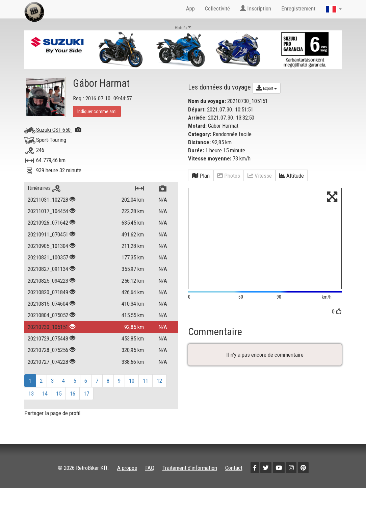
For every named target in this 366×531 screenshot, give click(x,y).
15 (58, 393)
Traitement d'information (189, 467)
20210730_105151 (48, 327)
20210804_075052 (48, 315)
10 (131, 380)
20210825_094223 (48, 280)
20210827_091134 (48, 269)
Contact (233, 467)
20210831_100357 (48, 257)
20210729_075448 (48, 338)
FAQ (149, 467)
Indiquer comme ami (96, 111)
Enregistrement (298, 8)
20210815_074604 (48, 303)
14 (45, 393)
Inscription (255, 8)
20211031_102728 (48, 199)
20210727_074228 (48, 361)
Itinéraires (44, 187)
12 (159, 380)
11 (145, 380)
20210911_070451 (48, 234)
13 (31, 393)
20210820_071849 (48, 292)
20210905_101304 (48, 246)
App (190, 8)
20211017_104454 (48, 211)
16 (72, 393)
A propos (127, 467)
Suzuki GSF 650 (58, 129)
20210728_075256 (48, 350)
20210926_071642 (48, 222)
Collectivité (217, 8)
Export (266, 88)
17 (86, 393)
